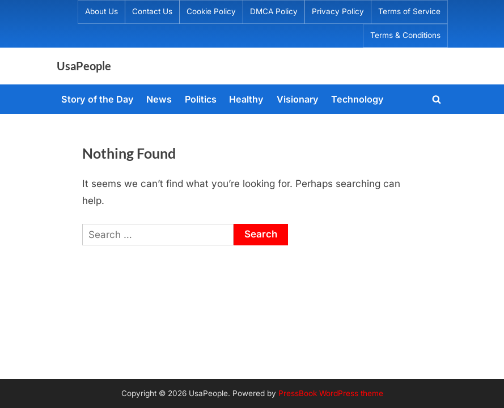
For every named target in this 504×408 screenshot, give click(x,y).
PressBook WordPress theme (330, 393)
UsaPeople (84, 66)
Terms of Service (409, 11)
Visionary (298, 99)
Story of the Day (97, 99)
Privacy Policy (338, 11)
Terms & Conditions (405, 35)
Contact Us (152, 11)
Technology (357, 99)
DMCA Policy (274, 11)
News (159, 99)
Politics (201, 99)
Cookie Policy (211, 11)
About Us (101, 11)
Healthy (246, 99)
